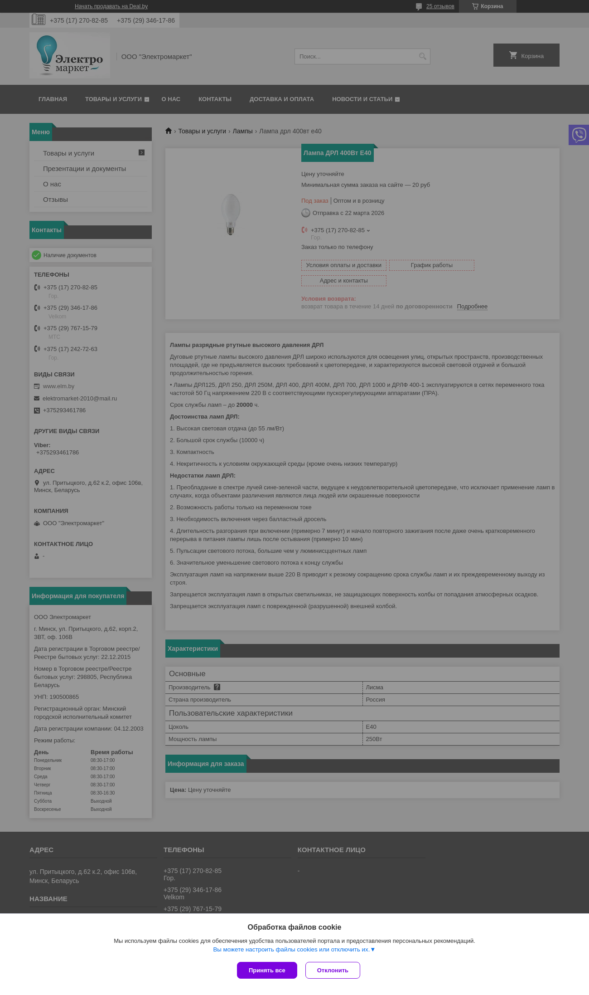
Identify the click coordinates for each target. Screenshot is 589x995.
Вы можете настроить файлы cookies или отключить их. (291, 950)
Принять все (267, 970)
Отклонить (333, 970)
